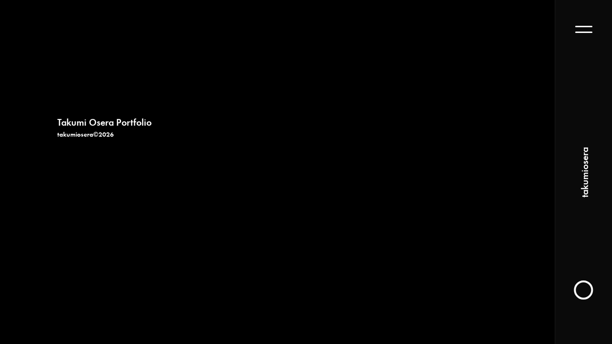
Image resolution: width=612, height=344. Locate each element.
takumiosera (584, 172)
